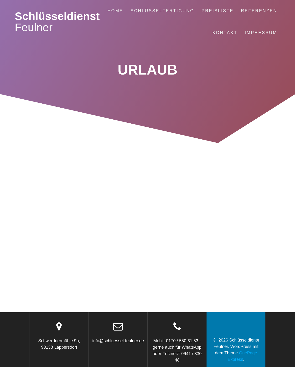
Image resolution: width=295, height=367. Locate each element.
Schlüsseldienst (57, 22)
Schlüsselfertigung (162, 10)
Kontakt (225, 32)
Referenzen (259, 10)
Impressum (261, 32)
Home (115, 10)
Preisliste (217, 10)
